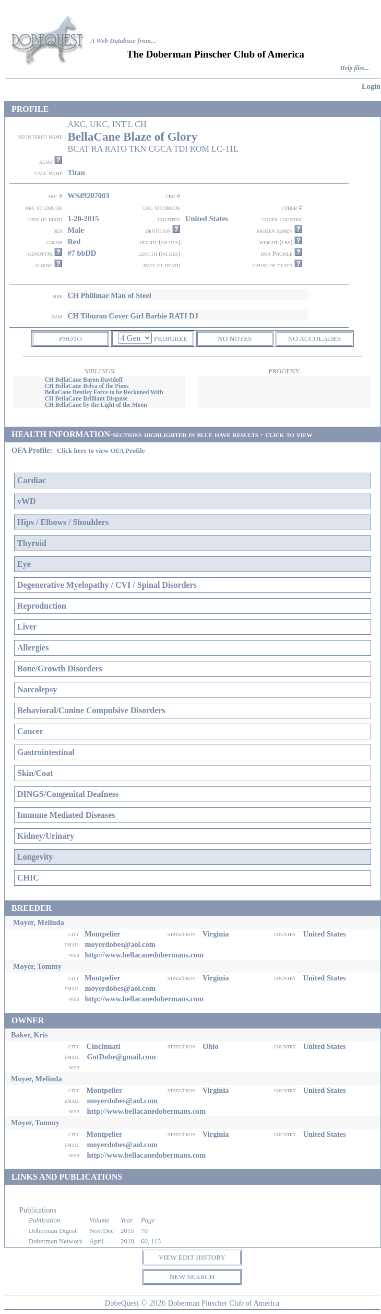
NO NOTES (235, 338)
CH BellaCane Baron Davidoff (84, 379)
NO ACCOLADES (314, 338)
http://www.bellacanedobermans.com (144, 955)
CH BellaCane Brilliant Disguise (86, 398)
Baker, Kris (29, 1035)
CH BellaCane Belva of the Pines (87, 386)
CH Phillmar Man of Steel (109, 295)
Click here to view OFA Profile (101, 450)
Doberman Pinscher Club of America (223, 1303)
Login (371, 86)
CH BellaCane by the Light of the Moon (96, 405)
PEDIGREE (170, 338)
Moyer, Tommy (37, 966)
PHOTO (70, 338)
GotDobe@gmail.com (121, 1057)
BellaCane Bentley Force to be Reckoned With (104, 392)
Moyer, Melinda (38, 922)
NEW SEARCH (192, 1277)
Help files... (354, 68)
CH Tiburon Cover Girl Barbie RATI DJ (132, 316)
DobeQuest (122, 1303)
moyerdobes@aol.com (120, 944)
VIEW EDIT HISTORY (192, 1257)
